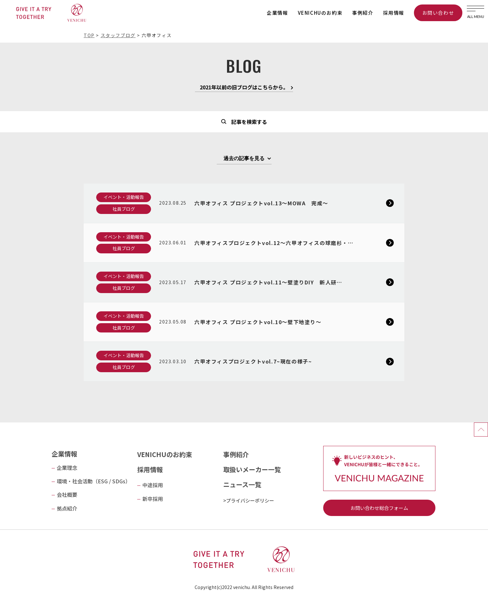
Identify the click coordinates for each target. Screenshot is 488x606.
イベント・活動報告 (124, 197)
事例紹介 (362, 12)
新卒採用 (152, 499)
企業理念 (67, 467)
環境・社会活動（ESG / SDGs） (93, 481)
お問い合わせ (438, 12)
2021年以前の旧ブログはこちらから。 (244, 88)
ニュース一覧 (242, 484)
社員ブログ (124, 209)
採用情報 (393, 12)
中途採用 (152, 485)
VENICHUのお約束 (320, 12)
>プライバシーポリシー (248, 500)
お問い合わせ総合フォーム (379, 507)
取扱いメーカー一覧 (252, 469)
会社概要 (67, 494)
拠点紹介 (67, 508)
